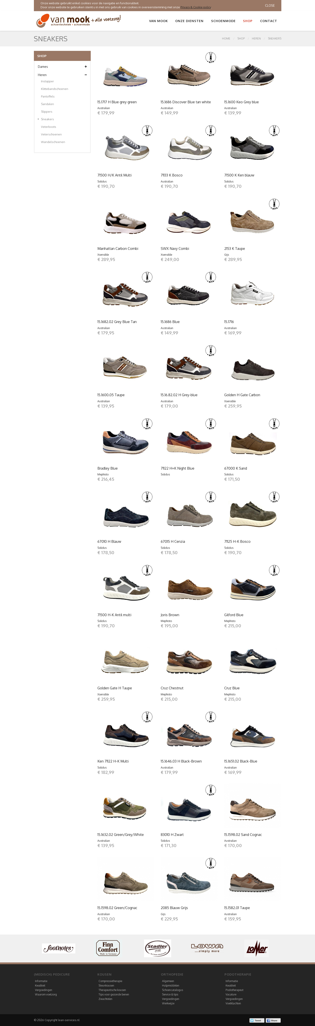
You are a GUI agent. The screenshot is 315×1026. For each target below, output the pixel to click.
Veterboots (48, 127)
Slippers (46, 111)
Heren (256, 38)
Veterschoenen (51, 134)
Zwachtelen (105, 999)
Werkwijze (168, 1003)
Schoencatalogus (172, 990)
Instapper (47, 81)
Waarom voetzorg (46, 994)
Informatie (41, 981)
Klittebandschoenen (54, 89)
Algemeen (168, 981)
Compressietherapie (110, 981)
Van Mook (158, 21)
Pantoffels (48, 96)
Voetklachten (233, 1003)
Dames (62, 66)
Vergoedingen (43, 990)
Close (270, 5)
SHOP (241, 38)
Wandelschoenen (53, 142)
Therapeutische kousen (112, 990)
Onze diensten (189, 21)
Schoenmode (223, 21)
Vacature (231, 994)
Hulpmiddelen (170, 985)
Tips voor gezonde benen (114, 994)
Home (226, 38)
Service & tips (170, 994)
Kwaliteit (40, 985)
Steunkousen (106, 985)
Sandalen (47, 104)
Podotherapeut (234, 990)
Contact (268, 21)
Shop (248, 21)
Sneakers (274, 38)
